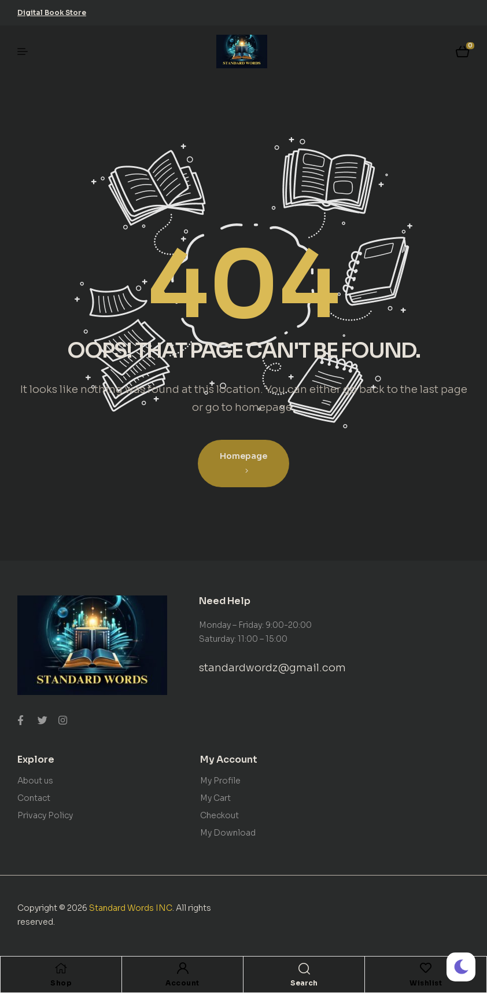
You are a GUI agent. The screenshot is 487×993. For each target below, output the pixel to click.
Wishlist (425, 983)
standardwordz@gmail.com (272, 667)
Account (182, 983)
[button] (51, 12)
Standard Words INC (130, 908)
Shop (61, 983)
